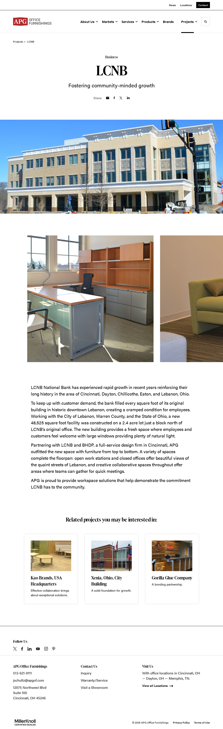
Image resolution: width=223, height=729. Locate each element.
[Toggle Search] (205, 21)
